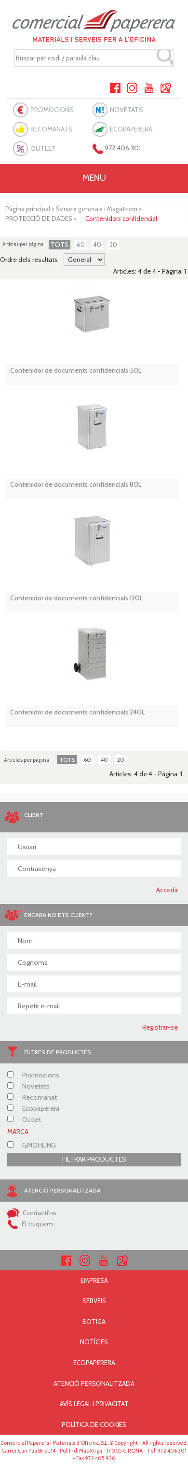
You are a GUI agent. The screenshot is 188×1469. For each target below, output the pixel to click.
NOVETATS (126, 109)
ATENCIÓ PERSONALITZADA (94, 1383)
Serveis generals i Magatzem (96, 209)
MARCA (17, 1131)
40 (97, 244)
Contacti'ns (31, 1212)
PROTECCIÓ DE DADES (38, 218)
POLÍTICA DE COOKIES (94, 1424)
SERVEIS (94, 1301)
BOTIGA (94, 1321)
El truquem (30, 1224)
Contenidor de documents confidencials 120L (76, 598)
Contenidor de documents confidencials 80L (76, 484)
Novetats (28, 1086)
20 (113, 244)
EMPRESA (94, 1280)
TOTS (59, 244)
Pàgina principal (27, 209)
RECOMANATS (51, 129)
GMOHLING (31, 1145)
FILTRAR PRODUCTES (94, 1159)
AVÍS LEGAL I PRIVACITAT (94, 1404)
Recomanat (32, 1097)
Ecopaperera (33, 1108)
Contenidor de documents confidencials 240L (77, 712)
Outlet (24, 1119)
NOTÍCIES (94, 1342)
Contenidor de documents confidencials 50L (76, 370)
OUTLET (43, 148)
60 (81, 244)
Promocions (33, 1075)
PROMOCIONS (52, 109)
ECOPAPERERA (131, 129)
